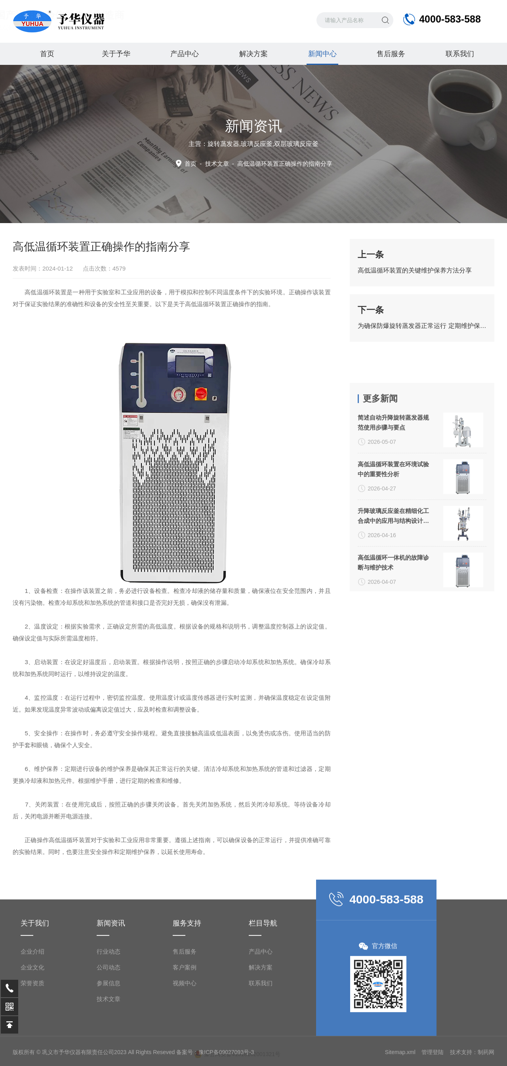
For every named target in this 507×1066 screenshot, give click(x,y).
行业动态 (108, 1044)
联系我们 (460, 54)
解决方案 (253, 54)
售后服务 (391, 54)
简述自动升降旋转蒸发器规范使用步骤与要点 (393, 542)
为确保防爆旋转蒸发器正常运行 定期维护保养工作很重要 (422, 325)
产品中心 (184, 54)
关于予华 (116, 54)
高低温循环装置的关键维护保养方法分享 (415, 270)
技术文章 (217, 163)
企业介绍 (32, 1044)
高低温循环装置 (206, 304)
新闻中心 (322, 57)
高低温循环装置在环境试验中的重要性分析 (393, 589)
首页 (47, 54)
